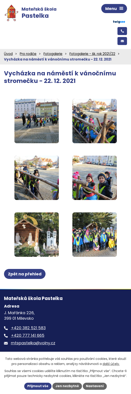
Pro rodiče (28, 53)
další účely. (111, 364)
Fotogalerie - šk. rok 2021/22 (92, 53)
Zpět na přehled (25, 274)
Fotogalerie (53, 53)
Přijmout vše (37, 386)
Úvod (8, 53)
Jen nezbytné (67, 386)
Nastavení (95, 386)
